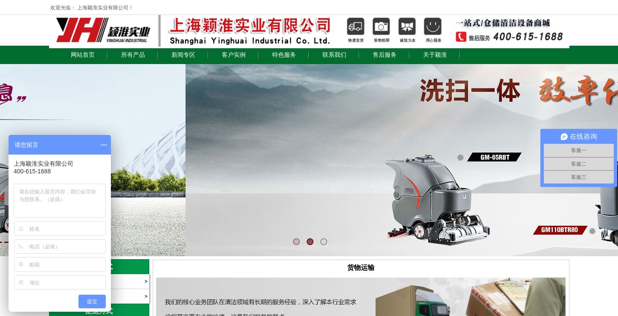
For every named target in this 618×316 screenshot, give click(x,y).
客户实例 (234, 55)
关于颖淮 (435, 55)
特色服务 (284, 55)
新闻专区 (183, 55)
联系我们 (334, 55)
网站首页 (83, 55)
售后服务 (385, 55)
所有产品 (133, 55)
